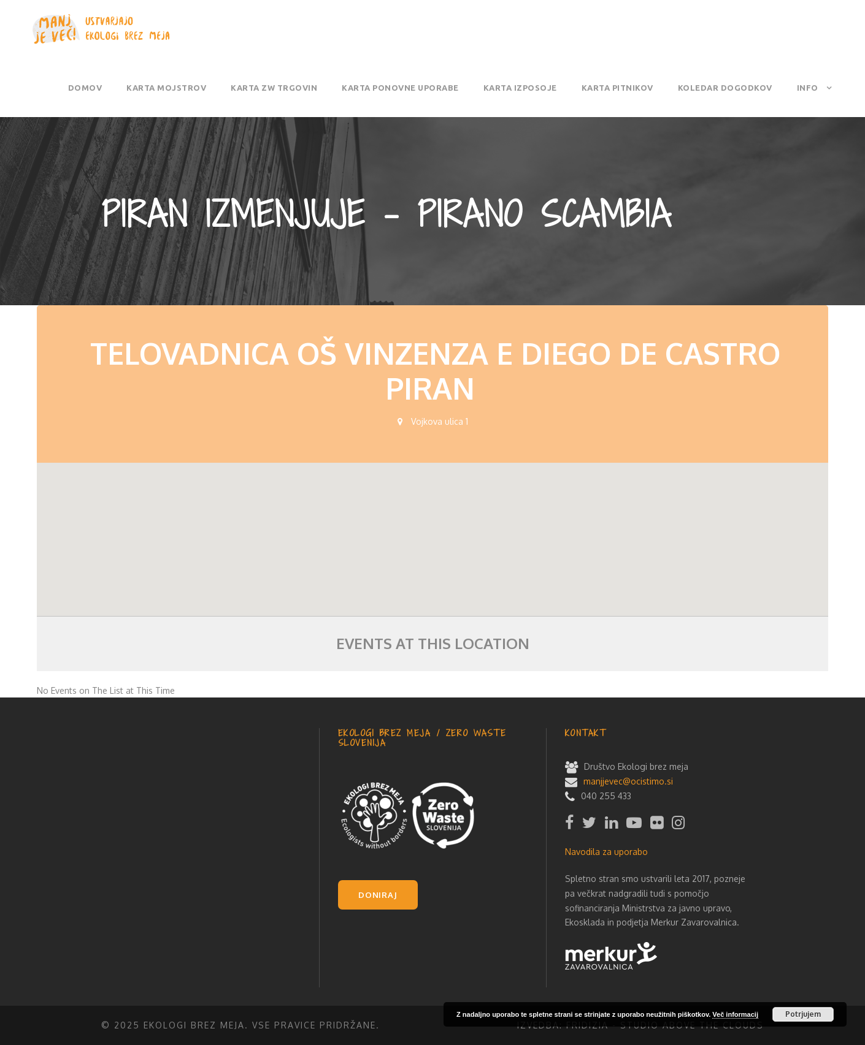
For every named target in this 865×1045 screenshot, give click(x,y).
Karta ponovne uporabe (400, 87)
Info (807, 87)
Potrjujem (803, 1014)
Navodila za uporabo (606, 851)
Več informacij (735, 1014)
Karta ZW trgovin (274, 87)
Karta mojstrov (166, 87)
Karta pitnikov (617, 87)
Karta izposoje (520, 87)
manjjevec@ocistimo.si (628, 781)
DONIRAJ (378, 895)
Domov (85, 87)
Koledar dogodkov (725, 87)
